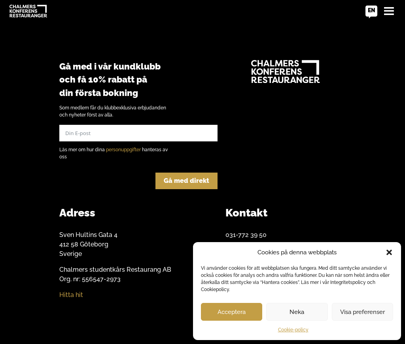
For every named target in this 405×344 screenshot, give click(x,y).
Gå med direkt (186, 180)
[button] (389, 252)
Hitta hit (71, 295)
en (371, 10)
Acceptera (232, 312)
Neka (297, 312)
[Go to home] (28, 11)
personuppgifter (123, 149)
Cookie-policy (293, 330)
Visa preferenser (362, 312)
